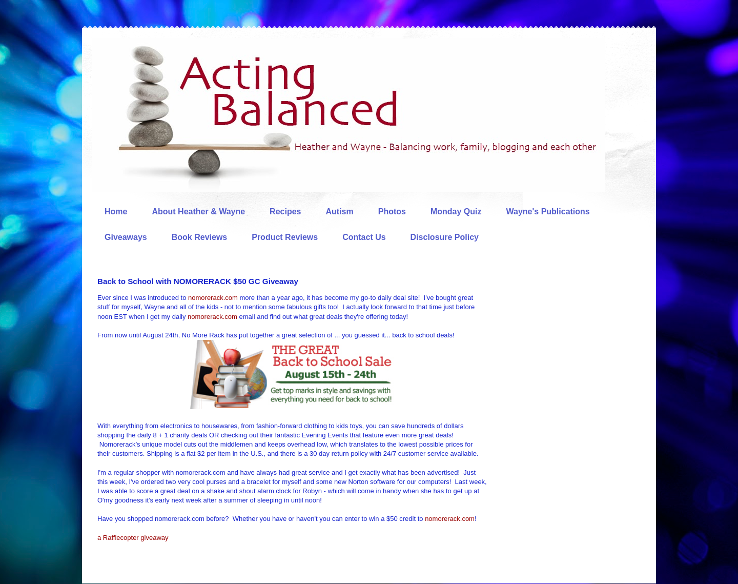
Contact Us (363, 237)
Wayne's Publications (548, 211)
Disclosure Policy (445, 237)
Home (116, 211)
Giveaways (126, 237)
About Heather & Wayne (198, 211)
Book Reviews (199, 237)
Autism (339, 211)
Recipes (285, 211)
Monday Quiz (456, 211)
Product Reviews (285, 237)
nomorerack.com (213, 297)
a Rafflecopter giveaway (133, 537)
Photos (392, 211)
